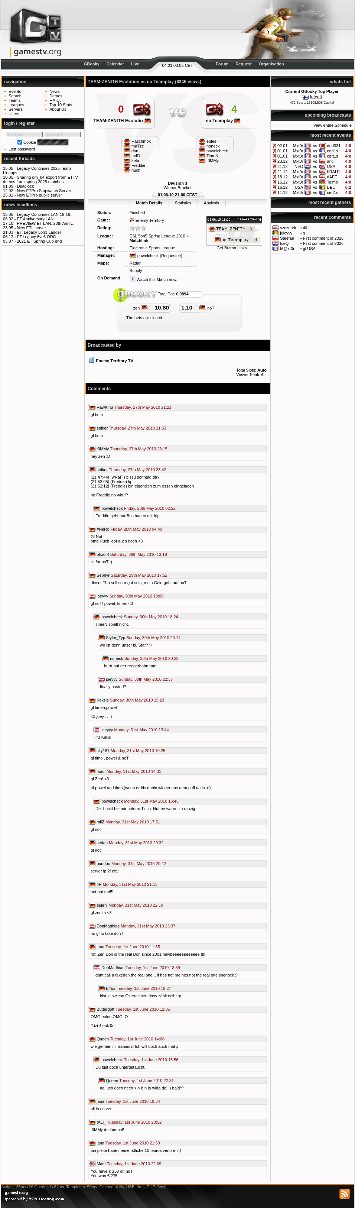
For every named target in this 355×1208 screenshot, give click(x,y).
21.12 (282, 166)
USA (331, 166)
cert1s (332, 151)
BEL (331, 187)
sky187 (103, 750)
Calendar (115, 64)
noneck (116, 658)
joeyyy (102, 596)
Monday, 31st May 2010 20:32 (136, 843)
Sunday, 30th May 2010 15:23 (137, 700)
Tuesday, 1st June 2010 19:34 (132, 1101)
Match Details (149, 203)
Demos (55, 96)
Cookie (29, 142)
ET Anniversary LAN (35, 219)
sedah (102, 843)
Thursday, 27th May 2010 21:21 (143, 407)
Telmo (332, 182)
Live (135, 64)
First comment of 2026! (324, 238)
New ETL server (31, 228)
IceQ (284, 243)
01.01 (282, 151)
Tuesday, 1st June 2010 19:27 (144, 988)
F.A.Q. (55, 100)
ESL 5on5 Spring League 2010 (157, 236)
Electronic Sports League (152, 248)
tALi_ (101, 1122)
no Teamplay (223, 120)
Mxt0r (298, 145)
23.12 (282, 161)
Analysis (211, 203)
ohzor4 (103, 554)
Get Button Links (231, 248)
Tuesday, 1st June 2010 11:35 (132, 947)
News (54, 91)
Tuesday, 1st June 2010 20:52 (134, 1122)
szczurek (288, 228)
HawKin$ (105, 407)
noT (206, 308)
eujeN (102, 905)
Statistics (183, 203)
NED (298, 166)
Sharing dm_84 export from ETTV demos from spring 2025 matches (40, 179)
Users (14, 113)
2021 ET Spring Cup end (39, 241)
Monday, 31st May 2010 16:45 (151, 801)
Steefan (287, 238)
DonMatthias (108, 926)
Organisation (271, 64)
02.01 (282, 145)
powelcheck (144, 255)
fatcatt (316, 97)
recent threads (19, 158)
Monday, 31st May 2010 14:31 (134, 771)
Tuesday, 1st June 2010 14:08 (137, 1039)
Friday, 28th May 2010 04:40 (136, 529)
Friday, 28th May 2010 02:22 (150, 508)
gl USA (309, 248)
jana (100, 947)
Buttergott (105, 1009)
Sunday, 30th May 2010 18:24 (151, 617)
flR (99, 884)
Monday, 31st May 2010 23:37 (148, 926)
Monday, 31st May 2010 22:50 (135, 905)
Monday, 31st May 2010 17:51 (132, 822)
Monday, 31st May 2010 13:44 (141, 730)
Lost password (22, 149)
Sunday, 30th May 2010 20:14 (153, 637)
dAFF (332, 177)
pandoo (103, 863)
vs (315, 145)
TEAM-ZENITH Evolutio (122, 120)
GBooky (92, 64)
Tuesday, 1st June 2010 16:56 (151, 1060)
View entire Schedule (332, 125)
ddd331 (334, 145)
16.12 (282, 182)
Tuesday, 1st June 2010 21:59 (132, 1143)
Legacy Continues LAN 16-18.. (44, 214)
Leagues (16, 105)
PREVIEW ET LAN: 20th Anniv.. (45, 223)
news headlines (20, 204)
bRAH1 (333, 171)
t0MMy (103, 449)
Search (15, 96)
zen (140, 308)
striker (102, 428)
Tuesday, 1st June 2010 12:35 (142, 1009)
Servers (16, 109)
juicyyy (286, 233)
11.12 (282, 192)
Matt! (101, 1164)
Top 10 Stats (60, 105)
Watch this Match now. (157, 279)
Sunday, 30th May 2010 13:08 (136, 596)
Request (243, 64)
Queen (103, 1039)
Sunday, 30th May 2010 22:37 (145, 679)
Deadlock (25, 186)
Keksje (103, 700)
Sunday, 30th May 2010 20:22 (151, 658)
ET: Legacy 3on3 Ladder (39, 232)
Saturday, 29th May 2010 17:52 (139, 575)
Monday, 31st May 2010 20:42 (138, 863)
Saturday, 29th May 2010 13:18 (138, 554)
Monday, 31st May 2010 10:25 (138, 750)
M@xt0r (287, 248)
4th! (306, 228)
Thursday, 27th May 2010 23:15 (138, 449)
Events (15, 91)
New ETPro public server (39, 195)
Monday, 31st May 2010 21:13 (130, 884)
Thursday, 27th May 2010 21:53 (137, 428)
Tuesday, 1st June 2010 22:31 (146, 1080)
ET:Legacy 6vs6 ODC (36, 236)
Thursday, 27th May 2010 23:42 (137, 469)
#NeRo (103, 529)
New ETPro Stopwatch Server (44, 190)
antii (331, 161)
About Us (57, 109)
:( (304, 233)
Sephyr (103, 575)
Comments (99, 388)
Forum (222, 64)
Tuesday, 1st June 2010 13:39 (153, 967)
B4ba (110, 988)
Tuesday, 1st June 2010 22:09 (134, 1164)
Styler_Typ (115, 637)
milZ (100, 822)
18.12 (282, 177)
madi (101, 771)
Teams (14, 100)
